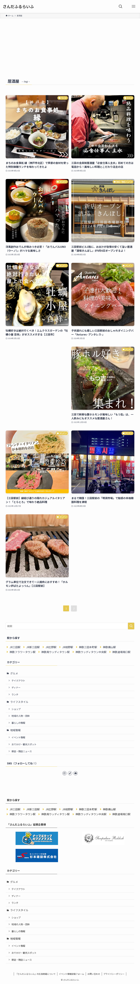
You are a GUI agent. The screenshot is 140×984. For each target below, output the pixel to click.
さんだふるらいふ (18, 6)
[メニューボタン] (133, 6)
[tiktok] (70, 773)
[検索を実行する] (131, 626)
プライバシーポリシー (113, 973)
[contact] (75, 773)
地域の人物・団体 (21, 715)
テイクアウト (18, 680)
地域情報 (15, 730)
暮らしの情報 (18, 722)
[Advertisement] (70, 42)
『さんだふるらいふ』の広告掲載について (36, 973)
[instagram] (64, 773)
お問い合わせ (94, 973)
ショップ (16, 709)
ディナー (16, 687)
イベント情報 (18, 737)
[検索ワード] (70, 626)
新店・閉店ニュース (22, 751)
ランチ (15, 694)
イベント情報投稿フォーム (71, 973)
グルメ (14, 673)
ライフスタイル (19, 702)
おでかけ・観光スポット (24, 744)
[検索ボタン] (120, 6)
